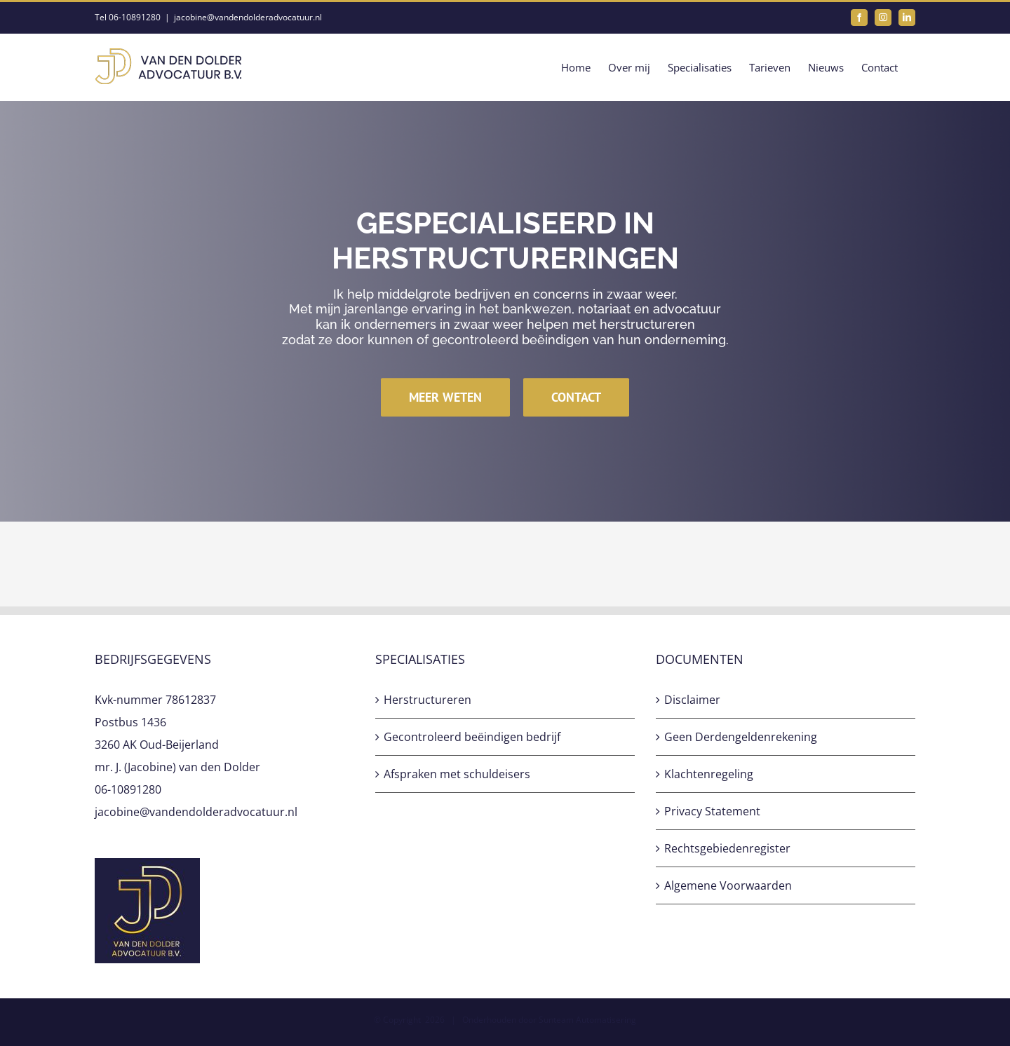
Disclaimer (692, 699)
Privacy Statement (712, 811)
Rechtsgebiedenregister (727, 848)
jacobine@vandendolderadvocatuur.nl (248, 17)
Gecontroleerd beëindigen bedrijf (472, 737)
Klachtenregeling (708, 774)
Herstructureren (427, 699)
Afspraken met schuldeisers (457, 774)
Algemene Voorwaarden (728, 885)
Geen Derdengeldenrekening (740, 737)
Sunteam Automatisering (587, 1020)
